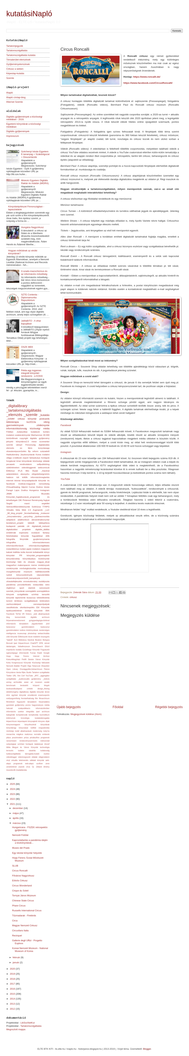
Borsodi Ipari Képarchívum (17, 643)
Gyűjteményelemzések (18, 64)
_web (35, 614)
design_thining (44, 689)
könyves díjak (44, 721)
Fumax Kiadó (36, 653)
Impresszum (12, 136)
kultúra (22, 630)
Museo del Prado (21, 847)
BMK (48, 611)
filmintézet (10, 702)
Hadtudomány (12, 454)
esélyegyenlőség (13, 698)
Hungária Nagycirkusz (32, 227)
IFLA (20, 471)
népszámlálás (43, 575)
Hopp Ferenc (22, 656)
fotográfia (10, 539)
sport (21, 588)
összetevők (11, 770)
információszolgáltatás (39, 546)
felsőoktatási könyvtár (17, 536)
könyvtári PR (14, 555)
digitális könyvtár (37, 692)
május (16, 813)
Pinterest (27, 500)
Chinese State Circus (23, 900)
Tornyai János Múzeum (24, 895)
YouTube (65, 479)
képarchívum (11, 721)
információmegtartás (40, 477)
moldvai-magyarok (26, 484)
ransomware (11, 741)
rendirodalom (26, 464)
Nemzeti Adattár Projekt (16, 666)
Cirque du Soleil (20, 890)
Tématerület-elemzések (18, 59)
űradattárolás (21, 770)
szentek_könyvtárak (15, 591)
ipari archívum (43, 712)
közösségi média (40, 428)
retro (47, 585)
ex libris (26, 448)
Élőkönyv (10, 471)
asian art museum (33, 682)
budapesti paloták (15, 526)
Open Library (12, 669)
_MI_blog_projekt (14, 513)
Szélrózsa (36, 507)
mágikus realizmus (24, 734)
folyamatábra (44, 702)
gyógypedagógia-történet (39, 620)
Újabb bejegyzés (69, 707)
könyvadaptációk (29, 480)
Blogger (147, 1049)
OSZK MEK (27, 347)
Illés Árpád (32, 471)
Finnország (30, 445)
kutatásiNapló (29, 13)
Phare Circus (18, 905)
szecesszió (44, 588)
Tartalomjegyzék (14, 46)
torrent (9, 601)
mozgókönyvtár (13, 572)
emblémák (11, 533)
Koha (8, 663)
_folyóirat (45, 471)
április (16, 818)
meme (34, 565)
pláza (8, 738)
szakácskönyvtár (22, 435)
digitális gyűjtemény (40, 438)
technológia (45, 747)
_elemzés (14, 415)
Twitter (9, 676)
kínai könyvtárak (24, 461)
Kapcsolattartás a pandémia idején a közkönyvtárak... (30, 841)
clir (28, 526)
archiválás (18, 682)
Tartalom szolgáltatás (41, 672)
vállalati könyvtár (37, 760)
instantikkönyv (12, 549)
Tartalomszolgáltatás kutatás (20, 55)
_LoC (47, 510)
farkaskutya (35, 458)
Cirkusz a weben (14, 68)
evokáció (36, 533)
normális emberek (42, 734)
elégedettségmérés (41, 474)
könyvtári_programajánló (38, 555)
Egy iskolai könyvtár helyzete (27, 853)
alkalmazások (44, 614)
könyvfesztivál (30, 725)
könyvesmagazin (13, 725)
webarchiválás (44, 633)
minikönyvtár (12, 568)
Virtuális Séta (13, 510)
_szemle (31, 415)
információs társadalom (17, 624)
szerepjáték (30, 591)
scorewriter (44, 441)
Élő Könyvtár (43, 607)
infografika (11, 542)
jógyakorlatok (37, 624)
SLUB (15, 865)
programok (45, 738)
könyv (47, 552)
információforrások (14, 546)
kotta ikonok (26, 552)
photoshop (32, 633)
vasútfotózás (12, 607)
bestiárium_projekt (14, 523)
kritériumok (10, 718)
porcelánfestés (24, 585)
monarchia (10, 734)
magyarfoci (11, 565)
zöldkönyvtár (43, 425)
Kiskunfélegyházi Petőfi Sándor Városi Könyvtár (28, 659)
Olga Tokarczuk (33, 666)
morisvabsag (44, 568)
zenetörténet (11, 767)
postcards (44, 418)
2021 (13, 804)
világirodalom (44, 757)
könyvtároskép (13, 559)
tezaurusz (31, 598)
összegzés (45, 637)
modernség (37, 731)
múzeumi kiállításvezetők (37, 572)
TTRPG (46, 507)
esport (25, 458)
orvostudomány (30, 581)
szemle (9, 445)
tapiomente (20, 598)
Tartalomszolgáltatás (16, 50)
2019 (13, 973)
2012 (13, 1008)
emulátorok (32, 695)
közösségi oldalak (41, 461)
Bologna (46, 640)
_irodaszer (45, 513)
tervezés (9, 751)
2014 (13, 998)
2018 (13, 979)
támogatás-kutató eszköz (37, 754)
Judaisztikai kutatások (28, 432)
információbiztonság (16, 428)
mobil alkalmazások (23, 731)
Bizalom (38, 640)
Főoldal (117, 707)
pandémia (10, 585)
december (18, 808)
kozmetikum (45, 715)
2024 (13, 789)
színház (35, 594)
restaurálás (38, 585)
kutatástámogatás (42, 718)
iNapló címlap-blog (16, 97)
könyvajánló (32, 721)
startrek (31, 588)
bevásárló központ (29, 685)
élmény (47, 767)
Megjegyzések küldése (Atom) (86, 714)
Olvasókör (45, 666)
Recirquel (17, 935)
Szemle (10, 78)
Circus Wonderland (22, 885)
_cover (10, 418)
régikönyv (10, 588)
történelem (45, 601)
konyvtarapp (44, 448)
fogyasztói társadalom (27, 702)
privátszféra (34, 738)
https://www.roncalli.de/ (146, 76)
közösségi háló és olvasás (20, 562)
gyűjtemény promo (23, 705)
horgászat (10, 461)
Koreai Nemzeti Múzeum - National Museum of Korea (30, 949)
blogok (47, 685)
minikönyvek (44, 565)
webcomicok (44, 467)
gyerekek (10, 705)
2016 (13, 988)
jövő (48, 624)
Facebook (65, 425)
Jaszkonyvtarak (27, 454)
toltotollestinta (43, 598)
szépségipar (11, 744)
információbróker (43, 708)
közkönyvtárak (32, 630)
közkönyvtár (44, 559)
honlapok (45, 458)
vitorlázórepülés (27, 607)
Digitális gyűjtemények (17, 131)
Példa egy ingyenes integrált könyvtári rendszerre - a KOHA (32, 373)
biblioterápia (12, 422)
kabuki (9, 552)
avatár (47, 682)
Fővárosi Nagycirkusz (23, 875)
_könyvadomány (13, 516)
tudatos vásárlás (27, 751)
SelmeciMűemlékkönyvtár (18, 507)
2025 (13, 784)
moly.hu (46, 731)
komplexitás (33, 715)
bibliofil (31, 523)
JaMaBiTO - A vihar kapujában (31, 322)
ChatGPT (34, 643)
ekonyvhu (25, 474)
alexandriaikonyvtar (41, 520)
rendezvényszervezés (28, 741)
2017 (13, 983)
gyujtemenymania (41, 539)
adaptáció (10, 520)
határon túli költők (17, 477)
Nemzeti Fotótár (20, 835)
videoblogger (11, 757)
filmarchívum (44, 698)
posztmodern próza (20, 738)
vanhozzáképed (13, 604)
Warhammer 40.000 (40, 435)
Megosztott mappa (15, 1029)
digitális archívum (40, 617)
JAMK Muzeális (28, 494)
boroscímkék (20, 617)
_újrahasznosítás (42, 516)
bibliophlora (44, 523)
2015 (13, 993)
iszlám (23, 549)
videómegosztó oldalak (27, 757)
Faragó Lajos (12, 490)
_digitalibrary (16, 406)
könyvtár (32, 418)
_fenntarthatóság (31, 513)
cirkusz (73, 597)
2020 (13, 968)
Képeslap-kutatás (15, 73)
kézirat (17, 480)
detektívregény (12, 692)
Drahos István (43, 487)
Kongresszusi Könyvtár (21, 663)
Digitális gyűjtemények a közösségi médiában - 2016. (24, 118)
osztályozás (44, 581)
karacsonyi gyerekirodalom (20, 627)
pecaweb (10, 464)
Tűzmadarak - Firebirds (24, 915)
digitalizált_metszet (41, 526)
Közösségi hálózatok (41, 663)
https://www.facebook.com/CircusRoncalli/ (148, 83)
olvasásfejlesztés (14, 581)
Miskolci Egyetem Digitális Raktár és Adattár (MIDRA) (35, 181)
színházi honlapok (25, 744)
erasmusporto (44, 695)
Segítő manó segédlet (28, 503)
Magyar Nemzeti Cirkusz (24, 925)
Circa (14, 920)
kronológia (25, 718)
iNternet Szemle (14, 102)
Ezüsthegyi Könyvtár (31, 650)
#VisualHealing (13, 487)
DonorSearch (37, 646)
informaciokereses (41, 542)
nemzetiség (44, 484)
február (17, 957)
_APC (36, 676)
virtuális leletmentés (19, 760)
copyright (24, 438)
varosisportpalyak (41, 604)
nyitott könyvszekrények (19, 575)
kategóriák (10, 715)
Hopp (8, 656)
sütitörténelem (12, 467)
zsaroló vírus (24, 767)
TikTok (18, 614)
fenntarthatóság (27, 698)
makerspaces (24, 565)
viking (47, 422)
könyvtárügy (11, 728)
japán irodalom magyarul (38, 549)
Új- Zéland (37, 767)
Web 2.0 (26, 510)
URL (14, 676)
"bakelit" (9, 640)
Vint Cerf (21, 676)
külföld (33, 728)
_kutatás (44, 414)
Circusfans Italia (20, 930)
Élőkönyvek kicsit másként (29, 637)
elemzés (10, 448)
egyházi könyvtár (18, 695)
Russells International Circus (26, 910)
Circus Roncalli (20, 870)
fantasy (46, 533)
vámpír (19, 445)
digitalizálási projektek (18, 529)
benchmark (10, 685)
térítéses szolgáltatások (26, 601)
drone (47, 692)
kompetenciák (22, 715)
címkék (30, 689)
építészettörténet (14, 611)
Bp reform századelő (39, 451)
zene (48, 764)
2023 (13, 794)
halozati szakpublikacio (18, 708)
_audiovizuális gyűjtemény (29, 679)
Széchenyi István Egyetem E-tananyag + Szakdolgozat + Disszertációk (35, 154)
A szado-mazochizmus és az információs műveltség (34, 272)
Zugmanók (38, 510)
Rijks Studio (27, 672)
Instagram (65, 452)
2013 (13, 1003)
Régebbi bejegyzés (169, 707)
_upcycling (28, 516)
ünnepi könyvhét (33, 611)
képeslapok (22, 721)
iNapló (9, 92)
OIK (20, 500)
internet (9, 480)
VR (23, 614)
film (36, 698)
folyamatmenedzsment (15, 620)
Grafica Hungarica (30, 490)
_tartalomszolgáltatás (23, 410)
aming (8, 682)
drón (8, 695)
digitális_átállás (42, 529)
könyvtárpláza (29, 559)
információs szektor (15, 712)
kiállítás (16, 552)
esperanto (23, 533)
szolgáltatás (22, 594)
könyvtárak (45, 725)
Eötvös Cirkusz (20, 880)
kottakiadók (38, 552)
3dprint (24, 487)
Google (47, 653)
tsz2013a (31, 422)
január (16, 962)
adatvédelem (12, 474)
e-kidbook (17, 458)
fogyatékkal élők (41, 536)
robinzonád (45, 741)
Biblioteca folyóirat (26, 640)
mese (34, 441)
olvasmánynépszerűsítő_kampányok (23, 578)
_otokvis (46, 679)
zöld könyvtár (11, 637)
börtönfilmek (12, 438)
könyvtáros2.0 (22, 441)
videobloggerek (29, 467)
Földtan (9, 432)
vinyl (8, 760)
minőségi (10, 731)
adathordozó (23, 520)
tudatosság (45, 751)
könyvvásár (23, 728)
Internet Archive (41, 656)
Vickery (29, 614)
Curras (32, 487)
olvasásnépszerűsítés (16, 451)
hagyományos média (41, 705)
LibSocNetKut (28, 1022)
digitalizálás (44, 445)
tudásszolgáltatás (13, 754)
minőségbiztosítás (27, 568)
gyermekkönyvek (15, 425)
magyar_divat (43, 562)
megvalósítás (44, 728)
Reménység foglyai (41, 500)
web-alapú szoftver (34, 764)
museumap (21, 633)
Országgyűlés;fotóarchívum (31, 669)
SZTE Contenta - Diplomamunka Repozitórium (30, 297)
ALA (15, 640)
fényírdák (24, 539)
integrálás (30, 712)
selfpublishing (43, 464)
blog (8, 617)
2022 (13, 799)
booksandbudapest (14, 689)
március (17, 823)
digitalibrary (24, 692)
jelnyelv (9, 441)
